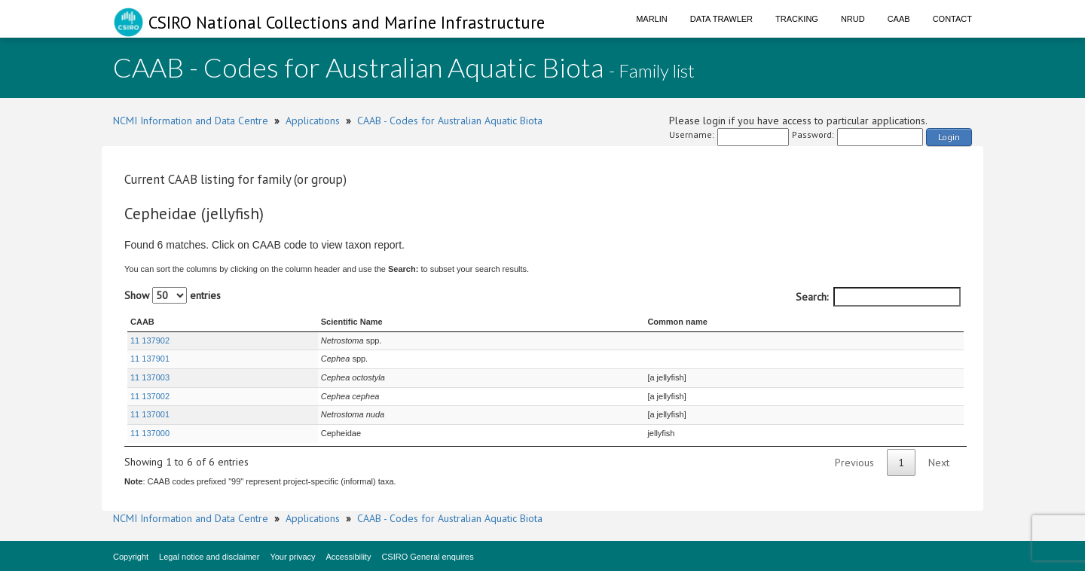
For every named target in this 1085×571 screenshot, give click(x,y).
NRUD (853, 18)
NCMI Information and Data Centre (190, 120)
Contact (952, 18)
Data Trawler (721, 18)
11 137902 (150, 340)
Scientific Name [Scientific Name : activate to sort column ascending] (352, 321)
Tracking (796, 18)
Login (949, 136)
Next (938, 462)
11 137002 (150, 396)
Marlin (652, 18)
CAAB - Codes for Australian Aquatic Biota (449, 120)
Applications (313, 120)
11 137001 (150, 414)
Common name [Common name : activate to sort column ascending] (677, 321)
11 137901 (150, 358)
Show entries (172, 295)
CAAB (899, 18)
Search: (878, 297)
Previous (854, 462)
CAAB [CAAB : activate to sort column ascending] (142, 321)
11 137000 (150, 433)
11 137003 (150, 377)
